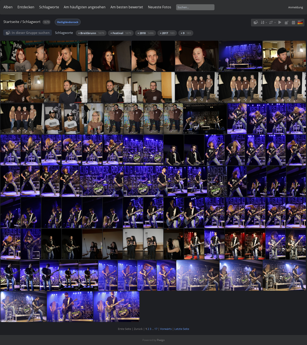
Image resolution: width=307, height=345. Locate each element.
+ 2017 (167, 33)
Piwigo (161, 340)
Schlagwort (31, 21)
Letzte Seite (181, 329)
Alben (8, 7)
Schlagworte (49, 7)
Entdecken (25, 7)
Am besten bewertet (126, 7)
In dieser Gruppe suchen (31, 32)
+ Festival (120, 33)
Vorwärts (166, 329)
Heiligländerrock (67, 22)
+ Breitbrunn (91, 33)
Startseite (11, 21)
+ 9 (186, 33)
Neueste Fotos (159, 7)
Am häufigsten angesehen (85, 7)
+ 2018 (146, 33)
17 (155, 329)
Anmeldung (295, 7)
